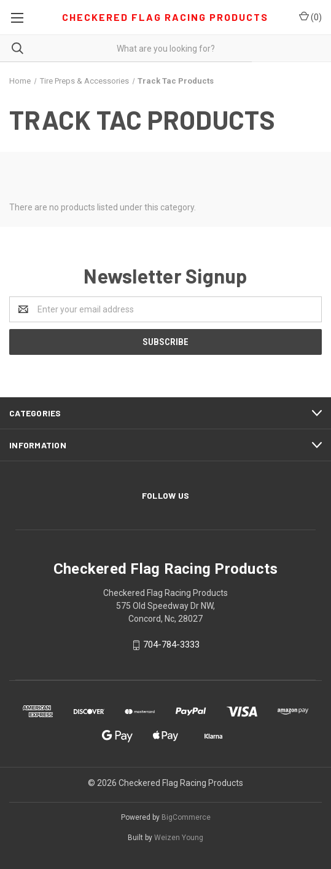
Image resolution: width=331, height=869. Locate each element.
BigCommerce (186, 817)
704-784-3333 (171, 645)
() (310, 16)
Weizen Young (178, 837)
